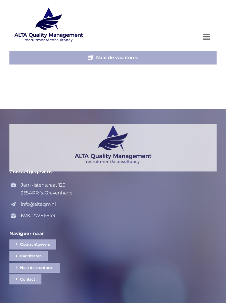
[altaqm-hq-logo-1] (50, 9)
